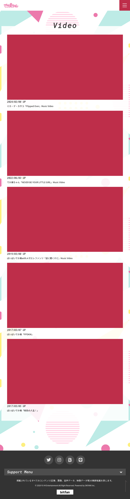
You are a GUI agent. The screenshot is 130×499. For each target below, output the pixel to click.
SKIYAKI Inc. (90, 485)
